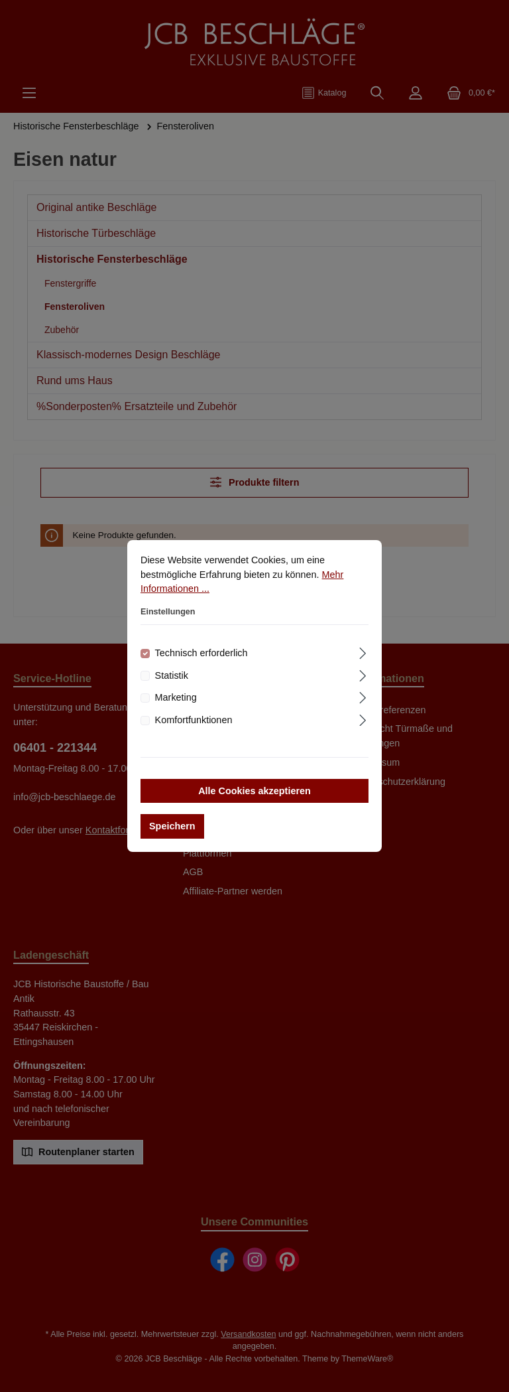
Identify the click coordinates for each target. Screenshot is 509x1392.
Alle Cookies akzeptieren (254, 791)
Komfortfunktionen (194, 720)
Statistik (171, 675)
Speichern (172, 826)
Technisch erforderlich (201, 653)
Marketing (176, 697)
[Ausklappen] (362, 652)
